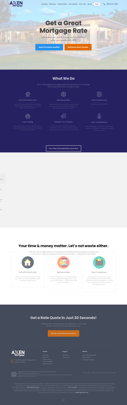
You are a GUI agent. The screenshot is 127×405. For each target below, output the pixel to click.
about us (65, 355)
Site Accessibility (48, 361)
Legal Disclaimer (48, 364)
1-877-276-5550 (72, 387)
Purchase (44, 4)
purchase (45, 355)
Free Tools (82, 4)
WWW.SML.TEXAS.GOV (33, 387)
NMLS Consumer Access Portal (107, 373)
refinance (46, 357)
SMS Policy (95, 373)
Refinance (52, 4)
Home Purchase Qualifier (49, 47)
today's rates (47, 359)
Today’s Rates (62, 4)
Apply (97, 4)
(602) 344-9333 (112, 4)
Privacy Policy (86, 373)
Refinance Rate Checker (78, 47)
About (90, 4)
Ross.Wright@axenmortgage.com (25, 360)
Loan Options (73, 4)
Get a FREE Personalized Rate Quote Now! (63, 301)
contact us (66, 357)
